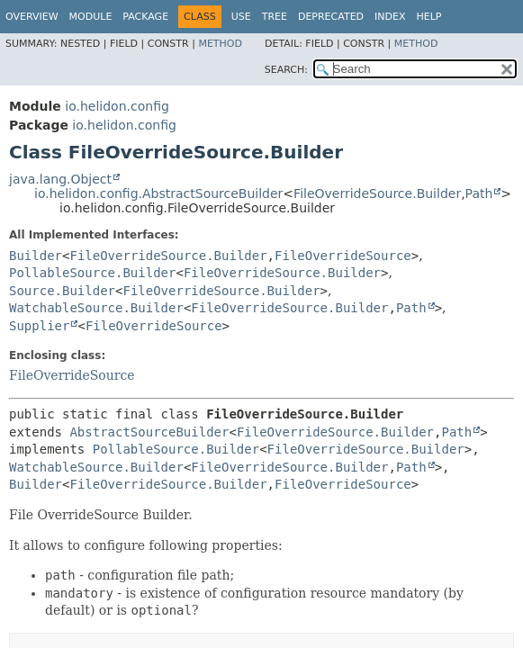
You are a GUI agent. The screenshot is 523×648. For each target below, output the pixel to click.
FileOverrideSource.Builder (377, 193)
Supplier (39, 326)
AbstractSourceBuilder (149, 432)
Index (389, 16)
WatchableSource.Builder (96, 308)
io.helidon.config (117, 106)
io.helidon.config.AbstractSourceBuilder (158, 193)
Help (429, 16)
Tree (274, 16)
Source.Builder (62, 291)
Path (479, 193)
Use (241, 16)
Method (220, 44)
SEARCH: (286, 70)
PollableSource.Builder (92, 273)
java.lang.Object (60, 179)
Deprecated (331, 16)
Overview (32, 16)
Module (91, 16)
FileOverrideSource (343, 255)
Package (145, 16)
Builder (35, 255)
